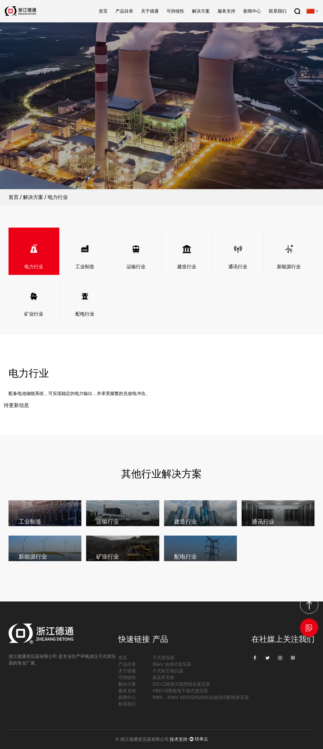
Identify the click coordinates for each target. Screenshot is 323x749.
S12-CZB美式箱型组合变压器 (181, 684)
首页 (103, 11)
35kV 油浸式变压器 (171, 664)
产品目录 (124, 11)
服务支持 (226, 11)
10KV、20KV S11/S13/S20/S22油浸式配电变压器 (200, 697)
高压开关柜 (163, 677)
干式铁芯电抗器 (167, 671)
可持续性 (175, 11)
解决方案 (201, 11)
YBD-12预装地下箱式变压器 (180, 691)
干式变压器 (163, 657)
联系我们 (277, 11)
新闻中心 (252, 11)
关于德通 (150, 11)
